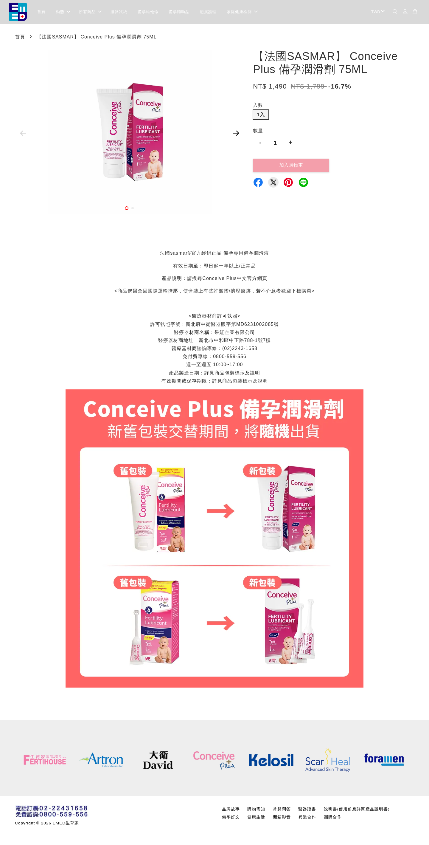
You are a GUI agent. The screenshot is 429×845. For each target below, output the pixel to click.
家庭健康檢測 (242, 12)
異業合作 (307, 817)
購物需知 (256, 809)
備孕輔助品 (179, 12)
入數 (258, 105)
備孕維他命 (148, 12)
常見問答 (282, 809)
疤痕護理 (208, 12)
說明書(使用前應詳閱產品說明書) (357, 809)
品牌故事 (231, 809)
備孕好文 (231, 817)
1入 (261, 114)
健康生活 (256, 817)
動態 (63, 12)
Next (236, 133)
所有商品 (90, 12)
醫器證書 (307, 809)
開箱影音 (282, 817)
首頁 (41, 12)
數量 (258, 130)
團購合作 (333, 817)
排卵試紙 (119, 12)
